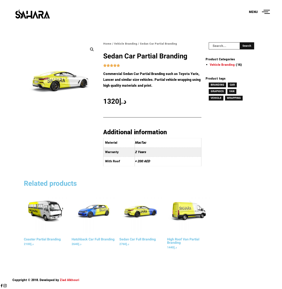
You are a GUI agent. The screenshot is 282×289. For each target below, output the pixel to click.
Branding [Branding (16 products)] (217, 85)
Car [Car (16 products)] (232, 85)
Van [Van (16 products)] (231, 91)
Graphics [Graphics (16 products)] (217, 91)
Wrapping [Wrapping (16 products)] (234, 98)
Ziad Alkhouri (69, 280)
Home (107, 44)
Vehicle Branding (125, 44)
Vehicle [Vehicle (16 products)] (216, 98)
